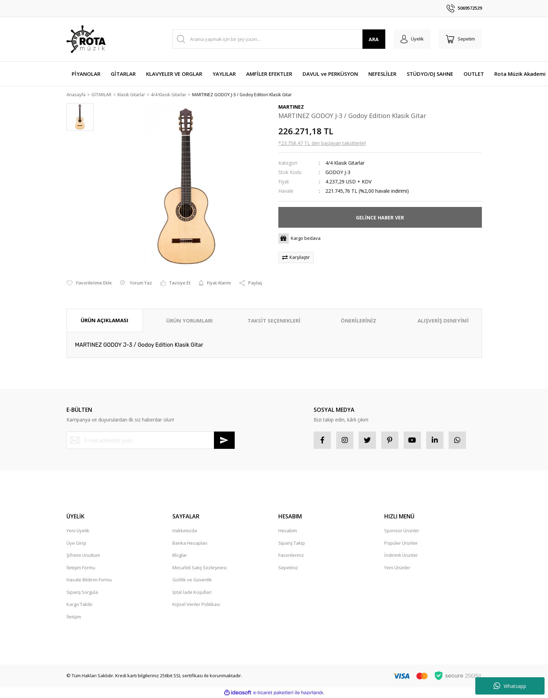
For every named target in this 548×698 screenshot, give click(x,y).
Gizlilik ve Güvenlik (192, 580)
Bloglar (179, 555)
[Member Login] (412, 39)
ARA (374, 39)
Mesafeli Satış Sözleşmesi (199, 567)
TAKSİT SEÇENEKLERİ (274, 320)
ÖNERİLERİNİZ (358, 320)
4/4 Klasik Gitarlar (345, 163)
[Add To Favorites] (89, 283)
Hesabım (287, 531)
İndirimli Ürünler (401, 555)
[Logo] (86, 39)
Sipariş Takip (291, 543)
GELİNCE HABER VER (380, 217)
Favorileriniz (291, 555)
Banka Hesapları (189, 543)
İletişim (73, 617)
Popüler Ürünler (401, 543)
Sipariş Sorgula (82, 592)
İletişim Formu (80, 567)
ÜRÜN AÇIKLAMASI (104, 320)
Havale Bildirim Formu (89, 580)
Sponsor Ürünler (401, 531)
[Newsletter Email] (150, 440)
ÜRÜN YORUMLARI (189, 320)
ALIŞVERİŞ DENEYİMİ (443, 320)
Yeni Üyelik (77, 531)
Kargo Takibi (79, 604)
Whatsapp (510, 686)
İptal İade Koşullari (192, 592)
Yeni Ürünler (397, 567)
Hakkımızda (184, 531)
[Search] (278, 39)
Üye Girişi (76, 543)
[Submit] (224, 440)
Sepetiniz (288, 567)
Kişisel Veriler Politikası (196, 604)
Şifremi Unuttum (83, 555)
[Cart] (460, 39)
